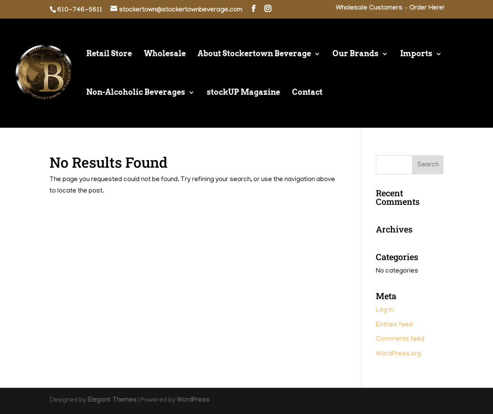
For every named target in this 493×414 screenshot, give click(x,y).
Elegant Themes (112, 400)
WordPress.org (398, 354)
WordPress (193, 400)
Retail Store (109, 54)
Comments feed (400, 339)
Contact (307, 93)
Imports (416, 54)
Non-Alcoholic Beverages (135, 93)
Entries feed (394, 325)
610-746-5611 (79, 10)
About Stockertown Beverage (254, 54)
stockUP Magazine (243, 93)
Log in (384, 310)
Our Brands (355, 54)
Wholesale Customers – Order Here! (390, 8)
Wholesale (165, 54)
